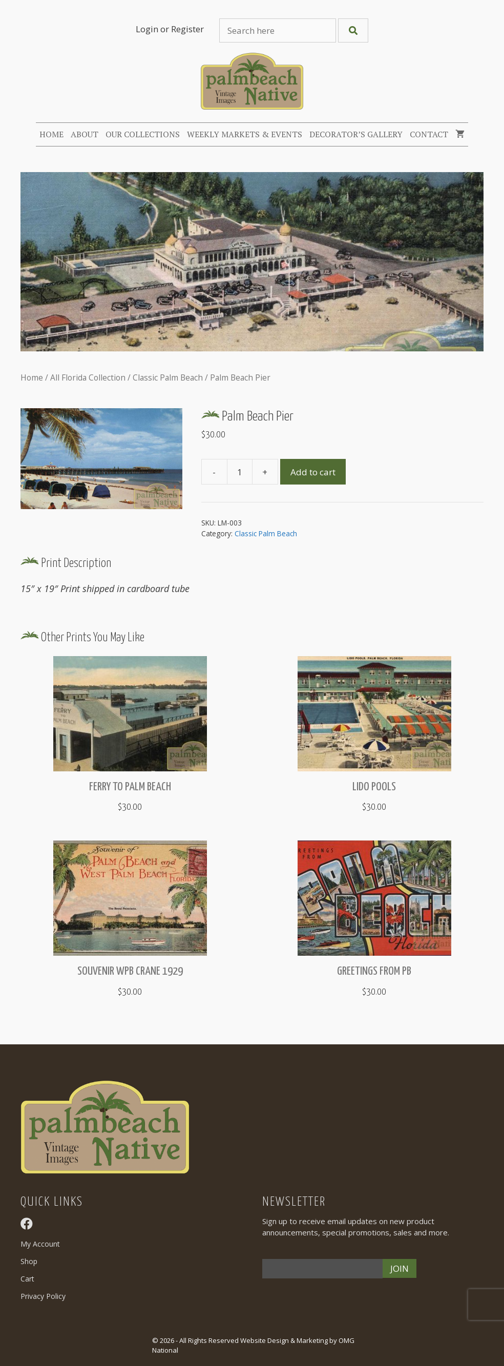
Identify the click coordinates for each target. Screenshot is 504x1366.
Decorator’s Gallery (356, 134)
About (84, 134)
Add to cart (312, 472)
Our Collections (143, 134)
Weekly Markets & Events (244, 134)
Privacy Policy (43, 1296)
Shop (28, 1261)
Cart (27, 1279)
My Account (40, 1244)
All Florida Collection (87, 377)
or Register (182, 29)
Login (147, 29)
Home (51, 134)
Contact (429, 134)
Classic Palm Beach (168, 377)
